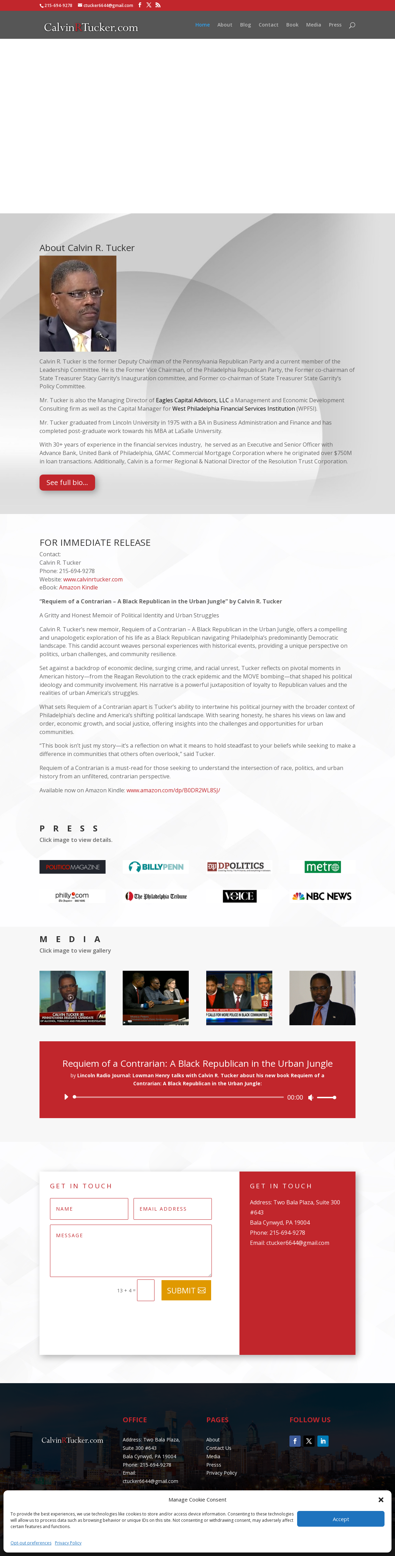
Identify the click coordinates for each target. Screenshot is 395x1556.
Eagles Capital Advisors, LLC (192, 400)
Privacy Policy (68, 1543)
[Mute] (311, 1097)
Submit (181, 1290)
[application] (197, 1097)
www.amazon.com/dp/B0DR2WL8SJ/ (173, 790)
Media (313, 25)
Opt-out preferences (30, 1543)
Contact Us (218, 1448)
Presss (213, 1464)
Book (292, 25)
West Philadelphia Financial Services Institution (233, 408)
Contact (269, 25)
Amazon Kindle (78, 587)
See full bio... (67, 482)
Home (202, 25)
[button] (381, 1499)
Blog (245, 25)
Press (335, 25)
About (224, 25)
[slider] (179, 1097)
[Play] (66, 1096)
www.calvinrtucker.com (93, 579)
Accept (341, 1518)
